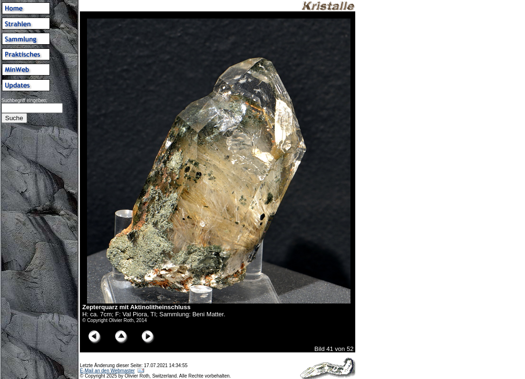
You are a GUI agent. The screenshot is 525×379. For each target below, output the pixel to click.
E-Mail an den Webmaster (107, 370)
